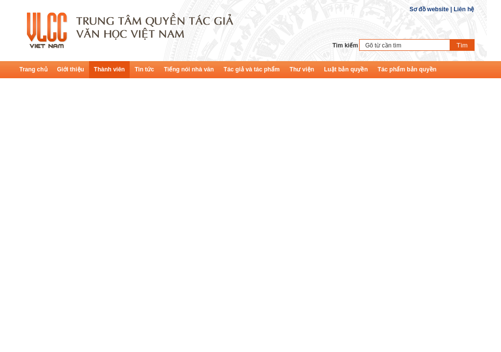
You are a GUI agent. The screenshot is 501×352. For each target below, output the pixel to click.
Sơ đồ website (429, 9)
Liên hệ (464, 9)
